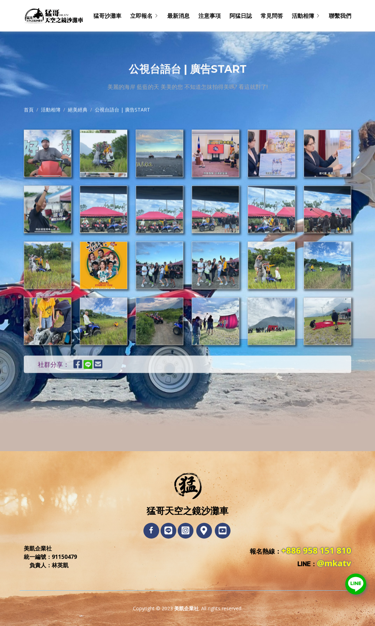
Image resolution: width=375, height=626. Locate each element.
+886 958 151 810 (316, 550)
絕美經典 (77, 128)
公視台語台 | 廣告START (122, 128)
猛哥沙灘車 (107, 16)
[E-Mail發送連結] (98, 388)
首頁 (29, 128)
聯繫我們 (340, 16)
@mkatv (334, 563)
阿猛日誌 (240, 16)
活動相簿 (51, 128)
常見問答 (272, 16)
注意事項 (209, 16)
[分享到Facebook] (77, 388)
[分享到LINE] (91, 388)
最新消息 (178, 16)
